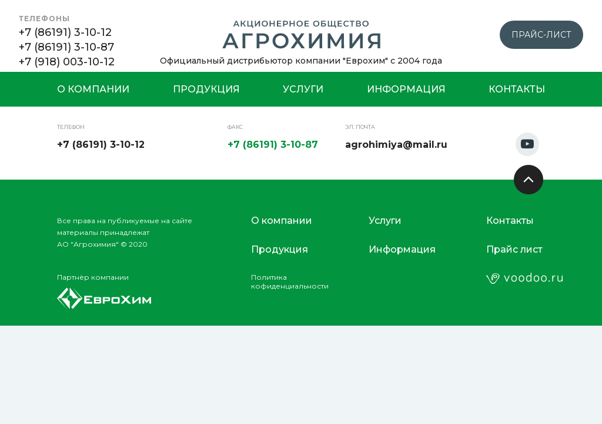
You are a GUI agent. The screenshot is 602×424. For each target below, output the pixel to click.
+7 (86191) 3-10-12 (65, 32)
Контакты (517, 89)
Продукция (206, 89)
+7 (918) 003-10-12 (67, 61)
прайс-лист (541, 34)
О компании (93, 89)
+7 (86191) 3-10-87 (66, 47)
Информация (406, 89)
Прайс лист (514, 249)
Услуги (303, 89)
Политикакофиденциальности (290, 281)
